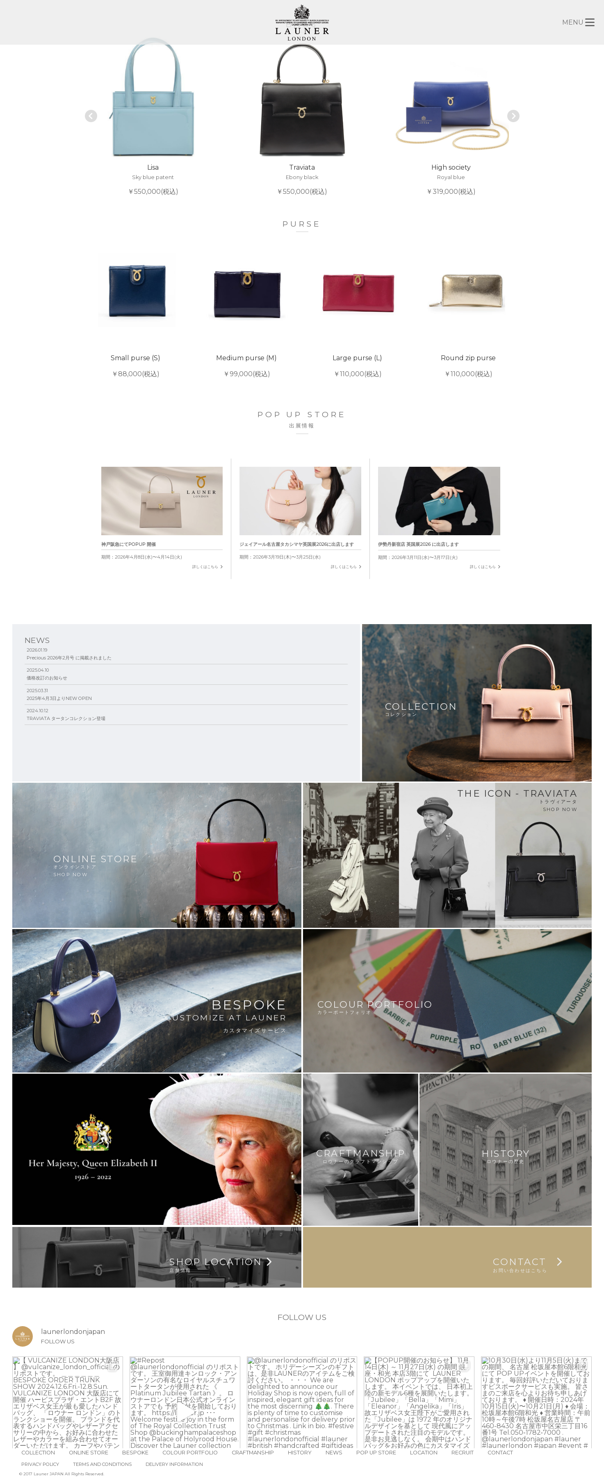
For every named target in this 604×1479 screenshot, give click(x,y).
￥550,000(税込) (153, 115)
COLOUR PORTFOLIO (190, 1452)
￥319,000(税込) (450, 115)
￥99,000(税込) (246, 307)
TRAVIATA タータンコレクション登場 (66, 718)
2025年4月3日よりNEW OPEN (59, 698)
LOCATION (424, 1452)
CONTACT (500, 1452)
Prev (91, 116)
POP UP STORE (376, 1452)
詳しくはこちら (205, 566)
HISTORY (300, 1452)
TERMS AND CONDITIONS (102, 1464)
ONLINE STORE (88, 1452)
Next (513, 116)
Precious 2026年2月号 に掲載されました (69, 658)
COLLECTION (38, 1452)
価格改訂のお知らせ (47, 678)
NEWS (334, 1452)
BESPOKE (135, 1452)
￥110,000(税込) (358, 307)
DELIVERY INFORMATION (174, 1464)
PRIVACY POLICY (40, 1464)
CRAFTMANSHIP (253, 1452)
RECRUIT (462, 1452)
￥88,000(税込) (136, 307)
